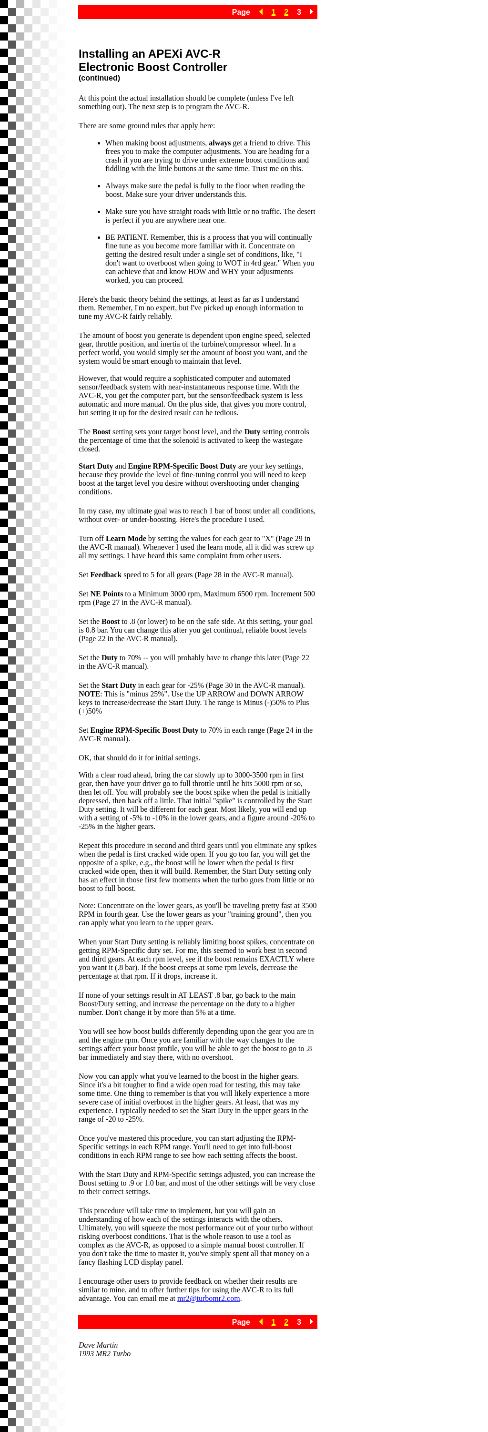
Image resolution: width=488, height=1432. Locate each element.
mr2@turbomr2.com (208, 1298)
